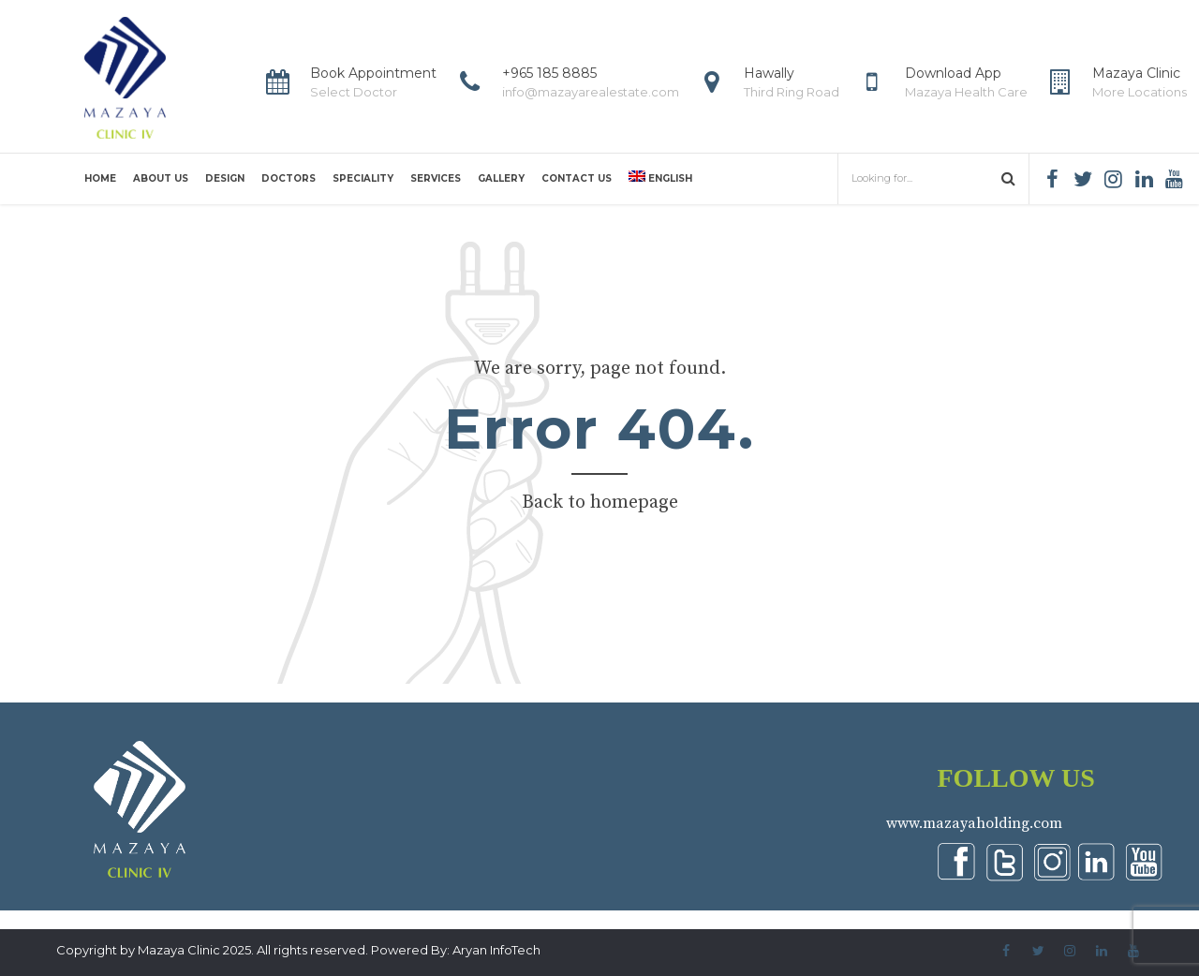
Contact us (576, 178)
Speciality (363, 178)
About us (160, 178)
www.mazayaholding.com (974, 823)
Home (100, 178)
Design (224, 178)
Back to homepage (600, 502)
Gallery (501, 178)
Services (435, 178)
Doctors (288, 178)
